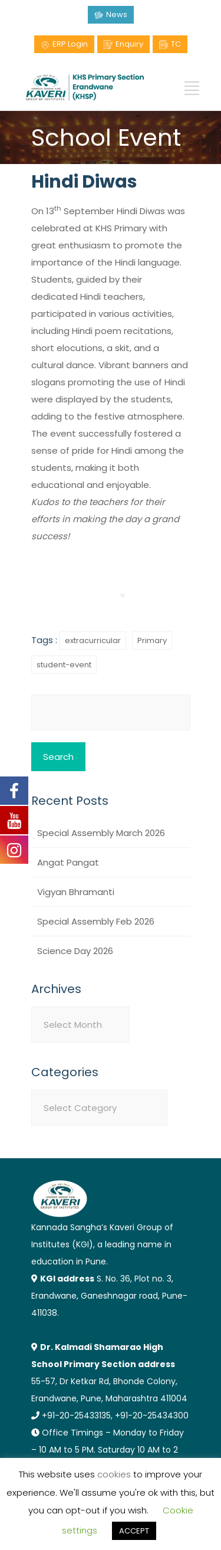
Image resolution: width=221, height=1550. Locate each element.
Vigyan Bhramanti (75, 892)
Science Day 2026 (75, 951)
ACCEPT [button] (134, 1530)
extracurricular (93, 640)
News (116, 14)
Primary (152, 640)
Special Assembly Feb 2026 (95, 921)
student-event (64, 664)
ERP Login (70, 44)
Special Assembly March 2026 (101, 833)
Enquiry (129, 44)
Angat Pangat (68, 862)
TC (176, 44)
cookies (114, 1474)
